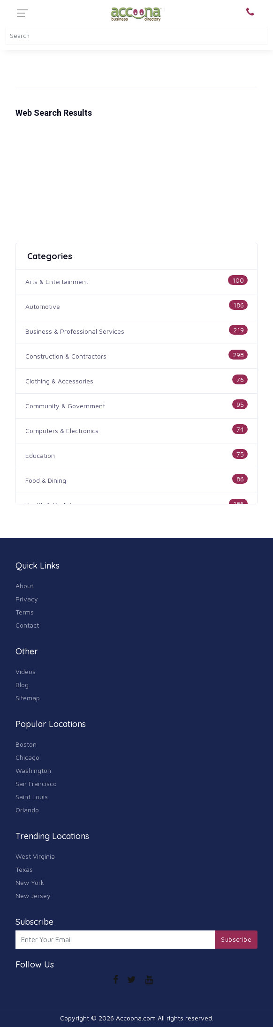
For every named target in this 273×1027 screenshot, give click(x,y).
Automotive (42, 306)
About (24, 586)
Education (40, 455)
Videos (25, 671)
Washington (33, 770)
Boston (26, 744)
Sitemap (27, 698)
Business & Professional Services (74, 331)
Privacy (26, 599)
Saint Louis (31, 797)
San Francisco (36, 783)
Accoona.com (136, 1018)
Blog (22, 685)
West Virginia (35, 856)
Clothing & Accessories (59, 381)
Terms (24, 612)
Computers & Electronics (62, 431)
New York (29, 882)
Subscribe (236, 939)
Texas (24, 869)
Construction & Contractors (65, 356)
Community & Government (65, 406)
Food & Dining (45, 480)
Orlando (27, 810)
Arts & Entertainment (56, 281)
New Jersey (33, 896)
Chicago (27, 757)
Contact (27, 625)
